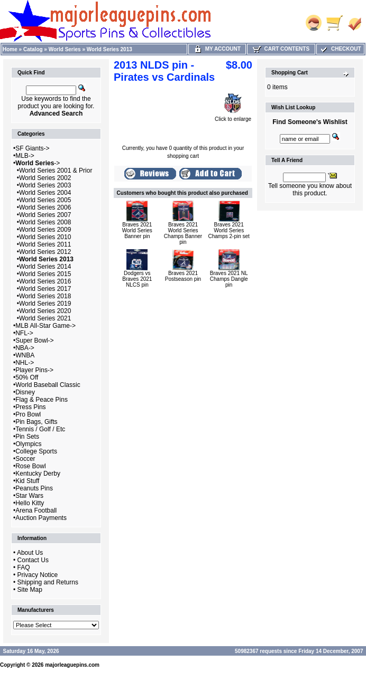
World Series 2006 (45, 207)
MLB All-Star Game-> (45, 325)
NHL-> (24, 362)
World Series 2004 (45, 192)
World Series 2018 (45, 296)
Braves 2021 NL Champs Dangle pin (229, 279)
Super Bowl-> (34, 340)
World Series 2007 (45, 215)
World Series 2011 (45, 244)
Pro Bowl (28, 414)
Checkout (340, 49)
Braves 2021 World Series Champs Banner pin (183, 233)
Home (10, 49)
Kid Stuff (27, 481)
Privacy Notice (37, 575)
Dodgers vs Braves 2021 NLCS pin (137, 279)
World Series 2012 (45, 252)
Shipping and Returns (47, 582)
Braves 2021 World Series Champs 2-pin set (228, 230)
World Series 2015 (45, 274)
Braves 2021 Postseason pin (183, 276)
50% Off (26, 377)
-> (37, 163)
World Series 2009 (45, 229)
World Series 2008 (45, 222)
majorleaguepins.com (72, 665)
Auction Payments (41, 518)
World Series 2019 (45, 303)
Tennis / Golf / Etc (40, 429)
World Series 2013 (109, 49)
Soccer (25, 458)
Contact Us (33, 560)
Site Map (29, 589)
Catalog (33, 49)
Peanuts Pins (34, 488)
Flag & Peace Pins (41, 399)
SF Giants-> (32, 148)
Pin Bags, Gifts (36, 421)
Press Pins (30, 407)
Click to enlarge (233, 116)
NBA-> (24, 348)
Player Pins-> (34, 370)
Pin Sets (27, 436)
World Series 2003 (45, 185)
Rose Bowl (30, 466)
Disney (25, 392)
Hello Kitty (29, 503)
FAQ (23, 567)
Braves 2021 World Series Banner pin (137, 230)
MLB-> (24, 155)
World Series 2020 (45, 311)
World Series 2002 (45, 178)
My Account (217, 49)
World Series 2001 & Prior (56, 170)
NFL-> (24, 333)
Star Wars (29, 495)
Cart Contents (281, 49)
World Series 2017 (45, 288)
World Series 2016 (45, 281)
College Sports (36, 451)
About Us (30, 552)
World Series (65, 49)
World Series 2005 (45, 200)
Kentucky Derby (37, 473)
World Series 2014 (45, 266)
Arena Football (36, 510)
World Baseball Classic (47, 385)
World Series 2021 (45, 318)
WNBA (24, 355)
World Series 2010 (45, 237)
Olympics (28, 444)
